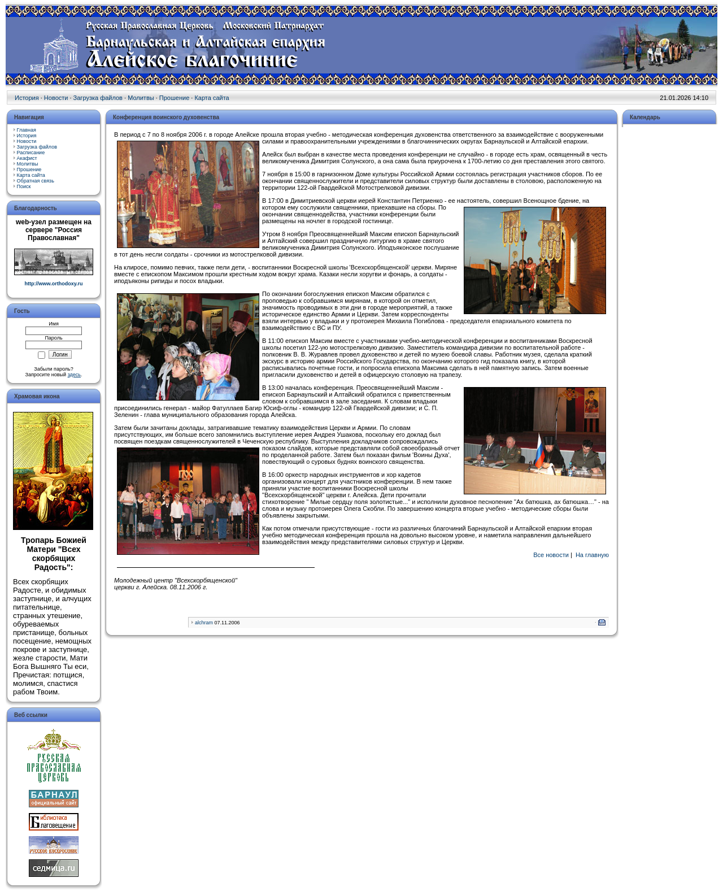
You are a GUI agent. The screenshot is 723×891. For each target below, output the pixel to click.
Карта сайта (211, 97)
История (27, 97)
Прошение (174, 97)
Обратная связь (35, 181)
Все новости (551, 554)
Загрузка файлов (98, 97)
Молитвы (141, 97)
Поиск (24, 186)
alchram (204, 622)
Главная (26, 130)
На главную (592, 554)
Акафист (27, 158)
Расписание (31, 152)
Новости (56, 97)
